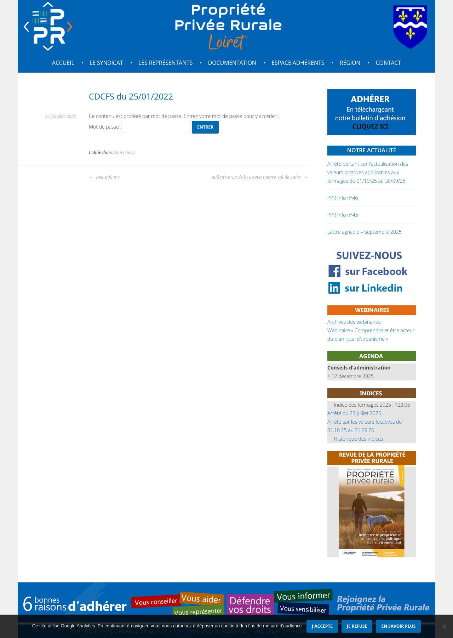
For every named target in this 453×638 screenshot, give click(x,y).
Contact (388, 63)
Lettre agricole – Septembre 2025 (364, 231)
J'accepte (322, 626)
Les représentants (165, 63)
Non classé (125, 152)
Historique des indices (358, 438)
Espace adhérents (297, 63)
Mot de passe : (140, 126)
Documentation (232, 63)
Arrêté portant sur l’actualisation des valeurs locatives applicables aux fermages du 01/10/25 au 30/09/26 (367, 172)
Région (350, 63)
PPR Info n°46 (342, 197)
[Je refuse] (444, 626)
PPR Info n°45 (342, 214)
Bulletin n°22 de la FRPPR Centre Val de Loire (259, 177)
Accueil (63, 63)
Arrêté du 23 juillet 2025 (354, 413)
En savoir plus (398, 626)
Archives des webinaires (353, 321)
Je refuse (357, 626)
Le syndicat (106, 63)
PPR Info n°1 (104, 177)
